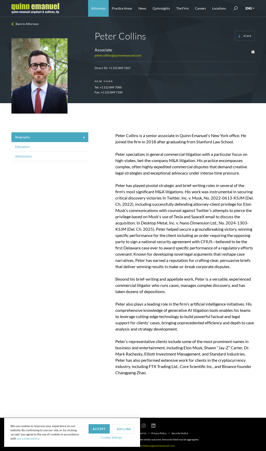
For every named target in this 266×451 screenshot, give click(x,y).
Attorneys (98, 8)
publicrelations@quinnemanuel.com (155, 445)
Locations (219, 8)
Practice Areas (122, 8)
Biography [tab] (22, 137)
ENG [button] (248, 8)
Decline (121, 429)
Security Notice (179, 433)
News (142, 8)
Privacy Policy (158, 433)
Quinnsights (161, 8)
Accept (96, 428)
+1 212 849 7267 (120, 68)
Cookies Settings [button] (108, 437)
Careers (200, 8)
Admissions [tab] (23, 156)
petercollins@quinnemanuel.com (118, 55)
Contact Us (140, 433)
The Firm (182, 8)
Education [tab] (22, 147)
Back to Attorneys (27, 24)
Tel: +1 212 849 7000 (108, 87)
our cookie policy (28, 438)
